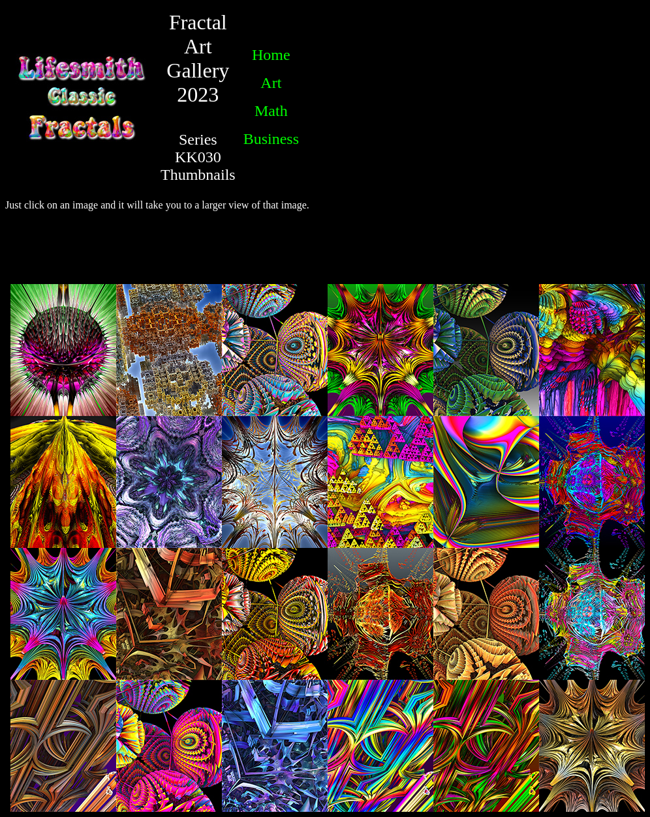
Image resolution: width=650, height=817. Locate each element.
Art (270, 82)
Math (271, 110)
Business (271, 138)
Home (271, 54)
